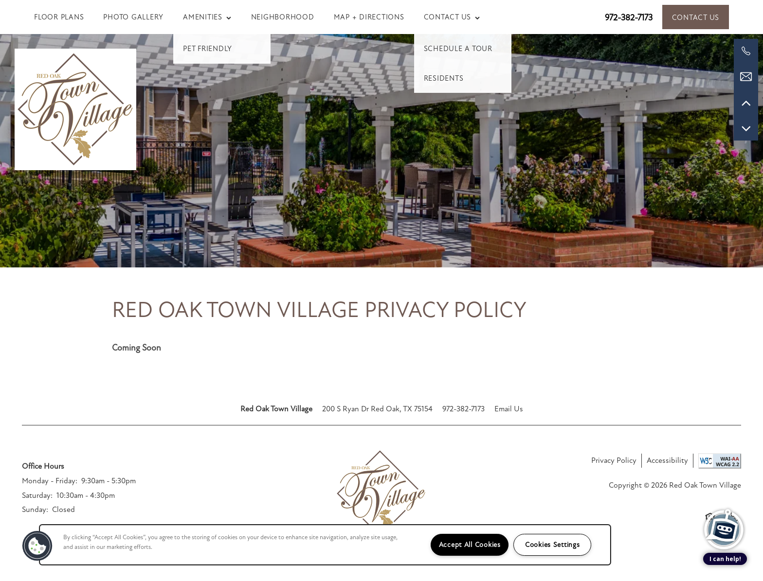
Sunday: (35, 509)
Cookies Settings (552, 545)
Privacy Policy (613, 460)
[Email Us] (746, 77)
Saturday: (37, 495)
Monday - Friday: (49, 481)
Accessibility (667, 460)
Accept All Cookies (470, 545)
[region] (325, 544)
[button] (695, 17)
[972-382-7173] (746, 51)
